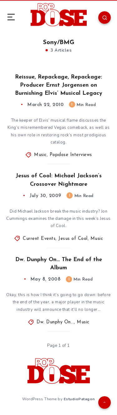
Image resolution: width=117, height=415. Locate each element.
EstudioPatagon (79, 399)
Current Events (39, 238)
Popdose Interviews (71, 155)
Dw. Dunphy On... (55, 322)
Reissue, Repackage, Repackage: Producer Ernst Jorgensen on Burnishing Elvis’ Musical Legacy (58, 85)
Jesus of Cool (73, 238)
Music (40, 155)
